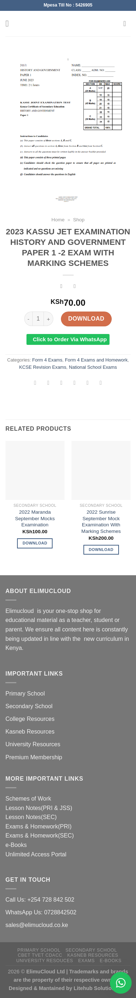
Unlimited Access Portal (35, 854)
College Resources (29, 719)
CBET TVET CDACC (40, 955)
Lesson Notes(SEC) (31, 817)
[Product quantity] (38, 319)
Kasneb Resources (29, 731)
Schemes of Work (28, 799)
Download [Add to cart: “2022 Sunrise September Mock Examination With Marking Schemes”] (101, 549)
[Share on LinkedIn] (101, 383)
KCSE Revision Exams (42, 367)
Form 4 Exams (47, 360)
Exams (86, 960)
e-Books (16, 845)
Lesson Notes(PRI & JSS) (38, 808)
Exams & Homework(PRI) (38, 826)
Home (58, 219)
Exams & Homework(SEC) (39, 835)
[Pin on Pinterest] (88, 383)
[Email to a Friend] (75, 383)
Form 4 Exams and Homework (96, 360)
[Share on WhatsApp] (35, 383)
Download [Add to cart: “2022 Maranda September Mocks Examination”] (34, 543)
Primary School (25, 693)
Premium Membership (33, 757)
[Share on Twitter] (61, 383)
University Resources (32, 744)
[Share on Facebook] (48, 383)
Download (86, 319)
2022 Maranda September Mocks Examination (35, 518)
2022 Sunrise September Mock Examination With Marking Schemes (101, 521)
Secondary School (29, 706)
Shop (79, 219)
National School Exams (93, 367)
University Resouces (44, 960)
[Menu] (9, 23)
